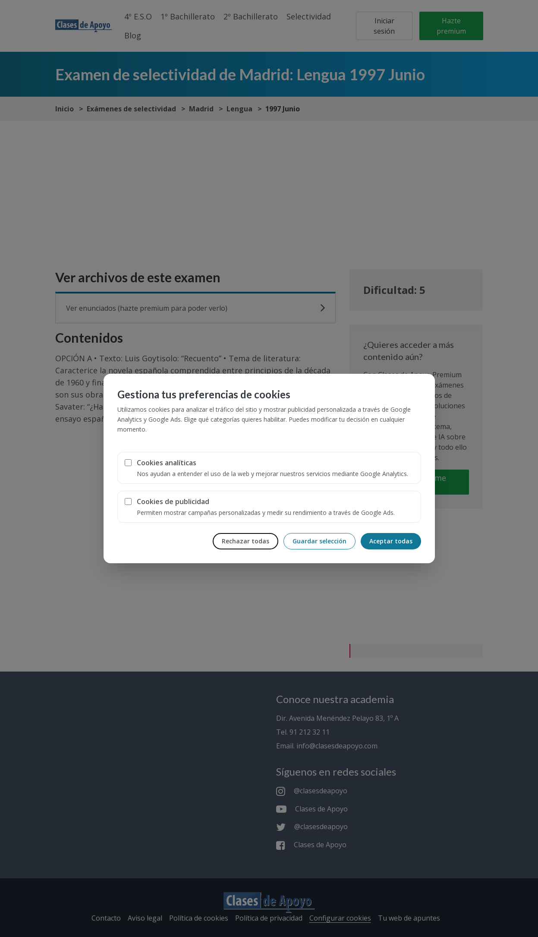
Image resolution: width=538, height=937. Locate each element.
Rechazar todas (245, 541)
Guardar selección (319, 541)
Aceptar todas (390, 541)
